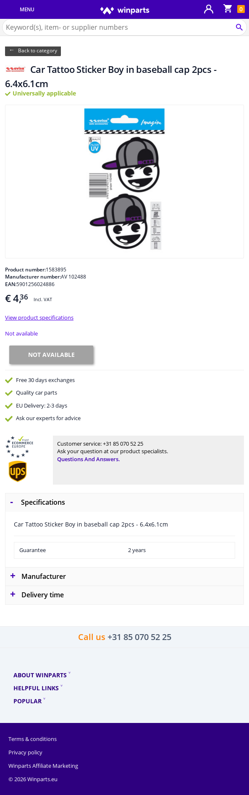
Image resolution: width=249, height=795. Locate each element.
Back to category (37, 50)
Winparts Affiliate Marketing (43, 765)
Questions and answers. (88, 459)
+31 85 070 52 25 (123, 443)
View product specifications (39, 317)
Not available (21, 333)
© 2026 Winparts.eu (33, 779)
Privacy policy (25, 752)
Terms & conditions (32, 739)
